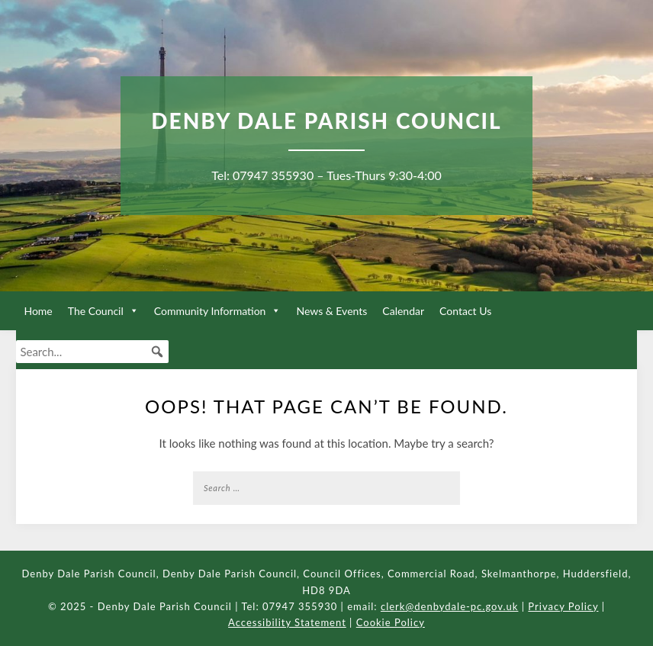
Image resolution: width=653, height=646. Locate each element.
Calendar (403, 310)
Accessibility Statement (287, 622)
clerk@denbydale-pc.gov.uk (449, 606)
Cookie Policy (390, 622)
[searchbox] (92, 351)
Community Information (217, 310)
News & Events (331, 310)
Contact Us (465, 310)
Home (38, 310)
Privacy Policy (563, 606)
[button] (157, 351)
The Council (103, 310)
